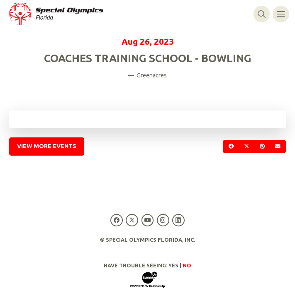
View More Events (46, 146)
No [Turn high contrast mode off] (187, 265)
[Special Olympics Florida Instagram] (163, 220)
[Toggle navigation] (281, 14)
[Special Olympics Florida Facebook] (116, 220)
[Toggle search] (262, 14)
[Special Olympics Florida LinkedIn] (178, 220)
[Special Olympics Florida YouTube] (147, 220)
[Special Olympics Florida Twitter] (132, 220)
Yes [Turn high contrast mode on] (173, 265)
